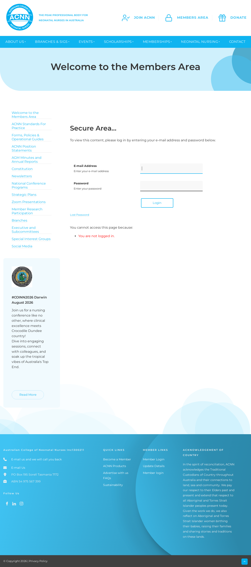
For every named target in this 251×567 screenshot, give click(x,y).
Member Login (153, 459)
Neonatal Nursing (199, 42)
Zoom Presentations (29, 202)
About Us (14, 42)
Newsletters (22, 176)
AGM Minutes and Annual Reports (26, 160)
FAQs (107, 478)
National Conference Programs (29, 185)
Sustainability (113, 485)
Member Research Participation (27, 211)
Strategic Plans (24, 195)
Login (157, 203)
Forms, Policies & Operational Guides (28, 137)
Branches (19, 220)
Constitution (22, 169)
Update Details (154, 466)
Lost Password (79, 214)
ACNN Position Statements (24, 148)
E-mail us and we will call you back (36, 459)
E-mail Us (18, 468)
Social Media (22, 246)
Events (86, 42)
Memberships (156, 42)
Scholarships (118, 42)
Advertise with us (115, 473)
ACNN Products (114, 466)
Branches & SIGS (51, 42)
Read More (21, 393)
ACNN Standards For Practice (29, 126)
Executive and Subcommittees (25, 230)
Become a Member (117, 459)
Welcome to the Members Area (25, 115)
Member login (153, 473)
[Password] (171, 186)
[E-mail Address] (171, 168)
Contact (237, 42)
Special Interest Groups (31, 239)
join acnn (144, 18)
